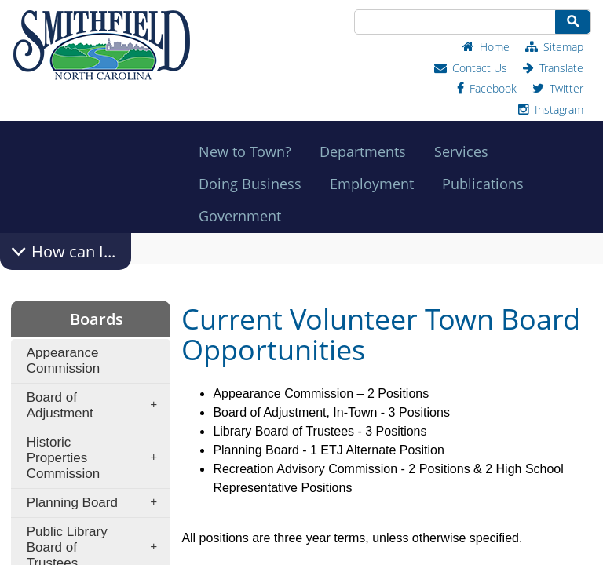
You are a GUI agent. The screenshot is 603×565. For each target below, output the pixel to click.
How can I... (73, 251)
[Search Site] (453, 22)
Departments (367, 151)
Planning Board (97, 503)
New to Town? (250, 151)
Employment (376, 183)
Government (245, 215)
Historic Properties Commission (97, 458)
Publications (487, 183)
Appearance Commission (63, 360)
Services (466, 151)
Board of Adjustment (97, 405)
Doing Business (255, 183)
